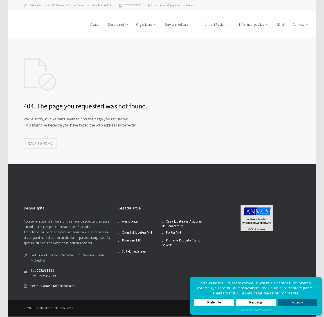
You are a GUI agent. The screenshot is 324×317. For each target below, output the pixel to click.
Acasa (94, 25)
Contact (298, 25)
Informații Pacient (214, 25)
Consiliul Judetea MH (137, 233)
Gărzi (280, 25)
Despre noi (116, 25)
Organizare (144, 25)
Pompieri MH (131, 241)
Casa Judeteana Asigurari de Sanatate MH (182, 224)
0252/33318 (45, 271)
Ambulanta (130, 222)
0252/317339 (46, 276)
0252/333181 (133, 5)
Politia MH (173, 233)
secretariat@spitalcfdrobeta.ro (175, 5)
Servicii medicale (176, 25)
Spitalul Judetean (134, 252)
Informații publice (251, 25)
